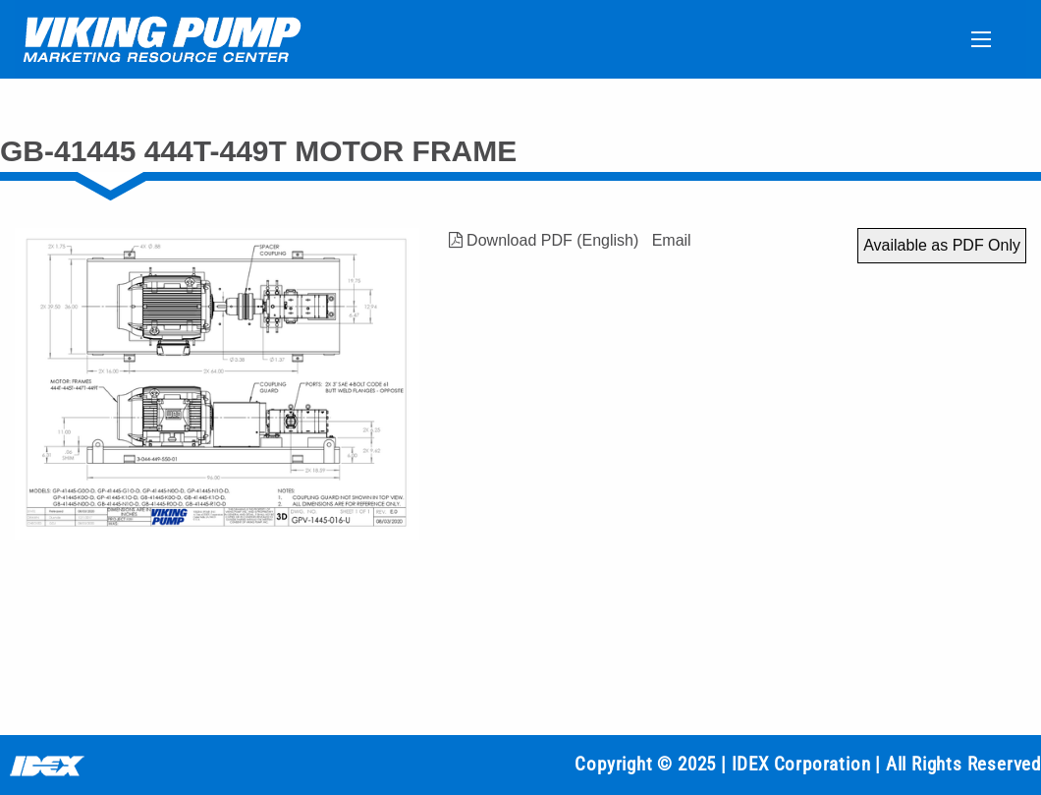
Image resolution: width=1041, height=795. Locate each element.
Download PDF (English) (544, 240)
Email (671, 240)
